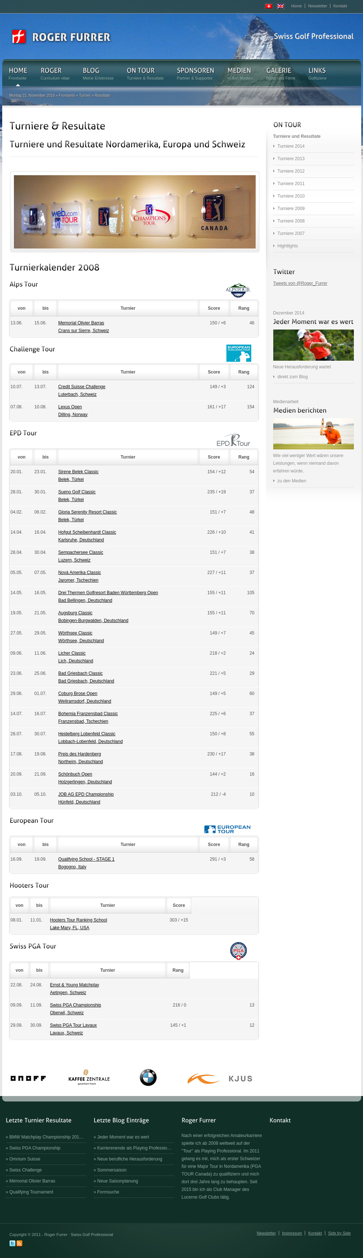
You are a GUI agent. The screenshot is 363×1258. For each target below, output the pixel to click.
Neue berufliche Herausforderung (129, 1159)
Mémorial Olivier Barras (32, 1181)
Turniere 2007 (291, 233)
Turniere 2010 (291, 196)
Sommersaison (112, 1170)
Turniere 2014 (291, 146)
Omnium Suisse (25, 1159)
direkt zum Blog (293, 376)
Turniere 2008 (291, 221)
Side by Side (339, 1233)
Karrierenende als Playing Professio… (134, 1148)
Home (296, 6)
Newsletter (317, 6)
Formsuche (108, 1192)
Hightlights (288, 246)
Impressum (292, 1233)
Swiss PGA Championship (35, 1148)
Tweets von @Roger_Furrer (300, 283)
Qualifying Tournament (31, 1192)
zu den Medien (292, 480)
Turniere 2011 (291, 183)
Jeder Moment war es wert (123, 1137)
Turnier (84, 95)
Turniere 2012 (291, 171)
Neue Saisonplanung (117, 1181)
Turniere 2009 (291, 208)
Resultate (102, 95)
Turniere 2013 (291, 158)
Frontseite (67, 95)
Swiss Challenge (26, 1170)
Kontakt (340, 6)
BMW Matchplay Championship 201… (47, 1137)
